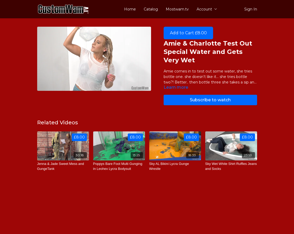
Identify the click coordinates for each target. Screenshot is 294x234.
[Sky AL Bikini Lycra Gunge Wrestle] (175, 166)
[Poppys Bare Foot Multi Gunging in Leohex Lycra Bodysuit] (119, 166)
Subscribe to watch (210, 99)
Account (207, 9)
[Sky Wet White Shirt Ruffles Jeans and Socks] (231, 166)
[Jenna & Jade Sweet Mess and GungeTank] (63, 166)
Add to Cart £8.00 (188, 32)
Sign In (250, 9)
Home (130, 9)
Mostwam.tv (177, 9)
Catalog (151, 9)
